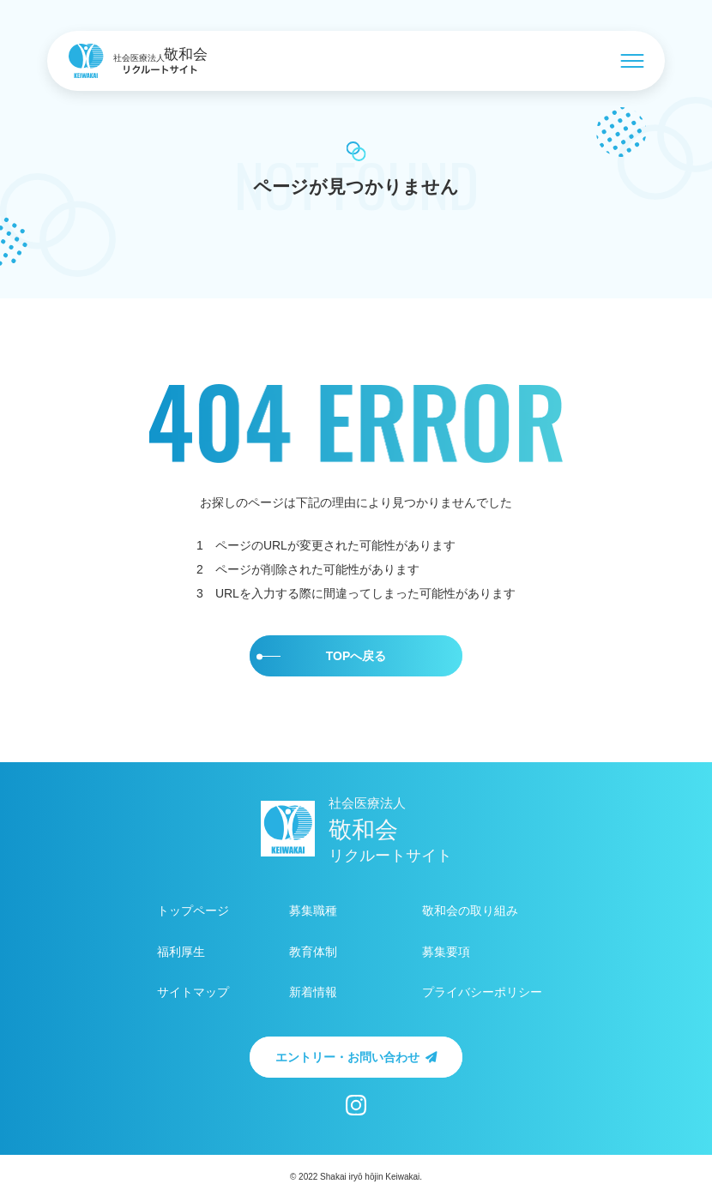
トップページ (193, 911)
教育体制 (313, 952)
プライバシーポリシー (482, 992)
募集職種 (313, 911)
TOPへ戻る (321, 656)
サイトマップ (193, 992)
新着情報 (313, 992)
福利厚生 (181, 952)
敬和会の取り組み (470, 911)
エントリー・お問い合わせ (356, 1057)
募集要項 (446, 952)
